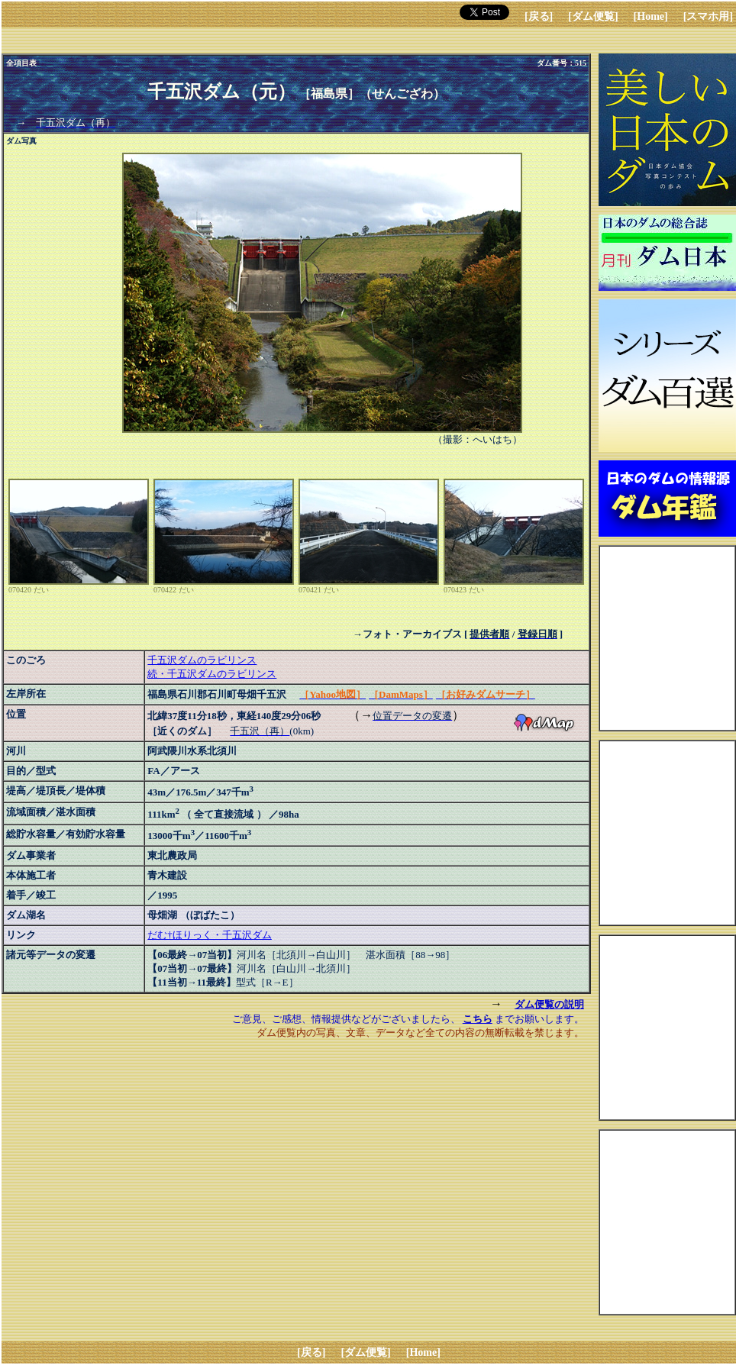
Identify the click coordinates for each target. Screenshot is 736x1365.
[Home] (651, 16)
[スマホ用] (708, 16)
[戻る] (539, 16)
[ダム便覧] (593, 16)
